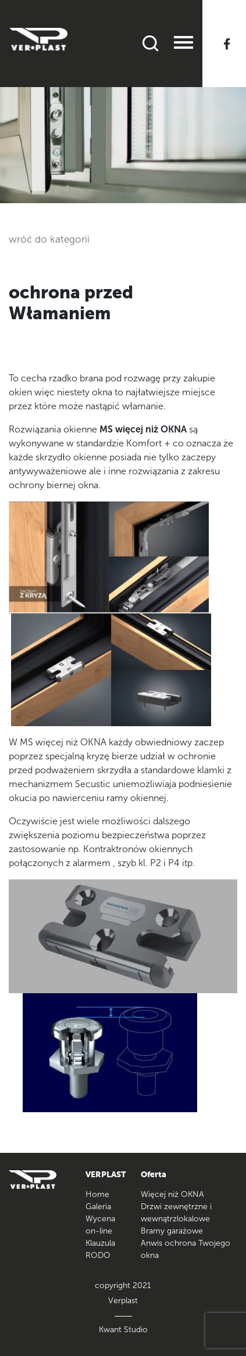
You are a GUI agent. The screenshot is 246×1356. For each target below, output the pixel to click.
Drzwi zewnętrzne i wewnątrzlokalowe (176, 1213)
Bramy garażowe (172, 1231)
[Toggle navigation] (183, 44)
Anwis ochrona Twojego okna (185, 1249)
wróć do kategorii (49, 239)
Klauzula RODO (100, 1249)
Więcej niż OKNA (172, 1194)
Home (97, 1194)
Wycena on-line (100, 1225)
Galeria (98, 1206)
